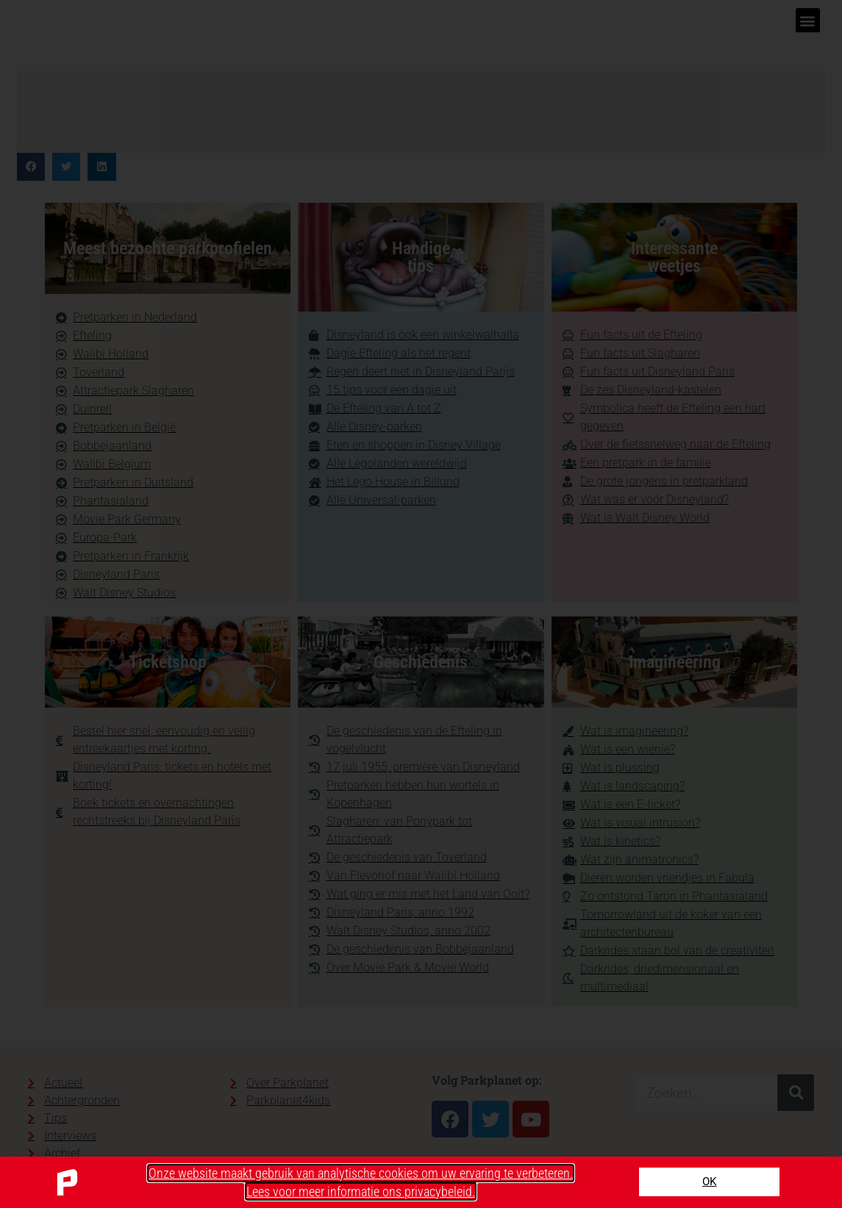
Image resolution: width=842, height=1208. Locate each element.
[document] (421, 604)
